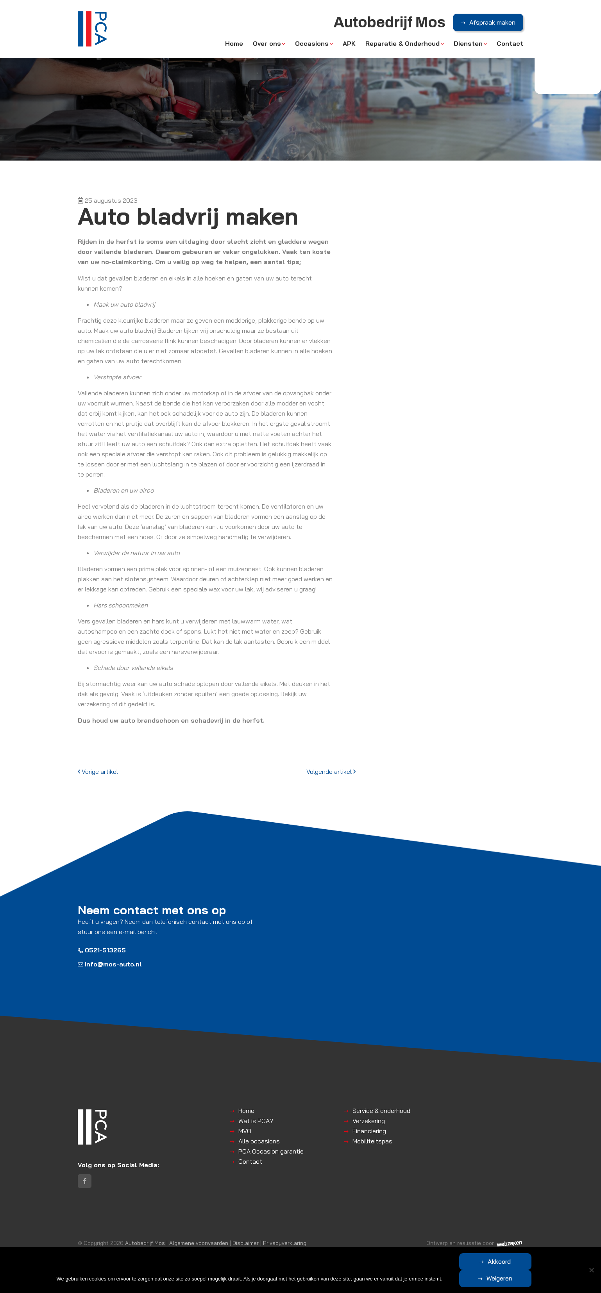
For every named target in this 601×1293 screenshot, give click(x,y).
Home (234, 44)
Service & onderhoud (381, 1110)
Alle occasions (259, 1141)
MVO (244, 1131)
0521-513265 (102, 950)
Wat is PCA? (255, 1121)
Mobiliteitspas (372, 1141)
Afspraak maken (492, 23)
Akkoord (462, 1278)
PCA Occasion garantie (271, 1151)
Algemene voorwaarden (198, 1243)
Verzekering (368, 1121)
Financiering (369, 1131)
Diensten (468, 44)
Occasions (312, 44)
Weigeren (536, 1278)
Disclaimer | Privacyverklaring (269, 1243)
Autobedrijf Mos (145, 1243)
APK (349, 44)
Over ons (267, 44)
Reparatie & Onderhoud (402, 44)
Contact (510, 44)
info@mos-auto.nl (110, 964)
